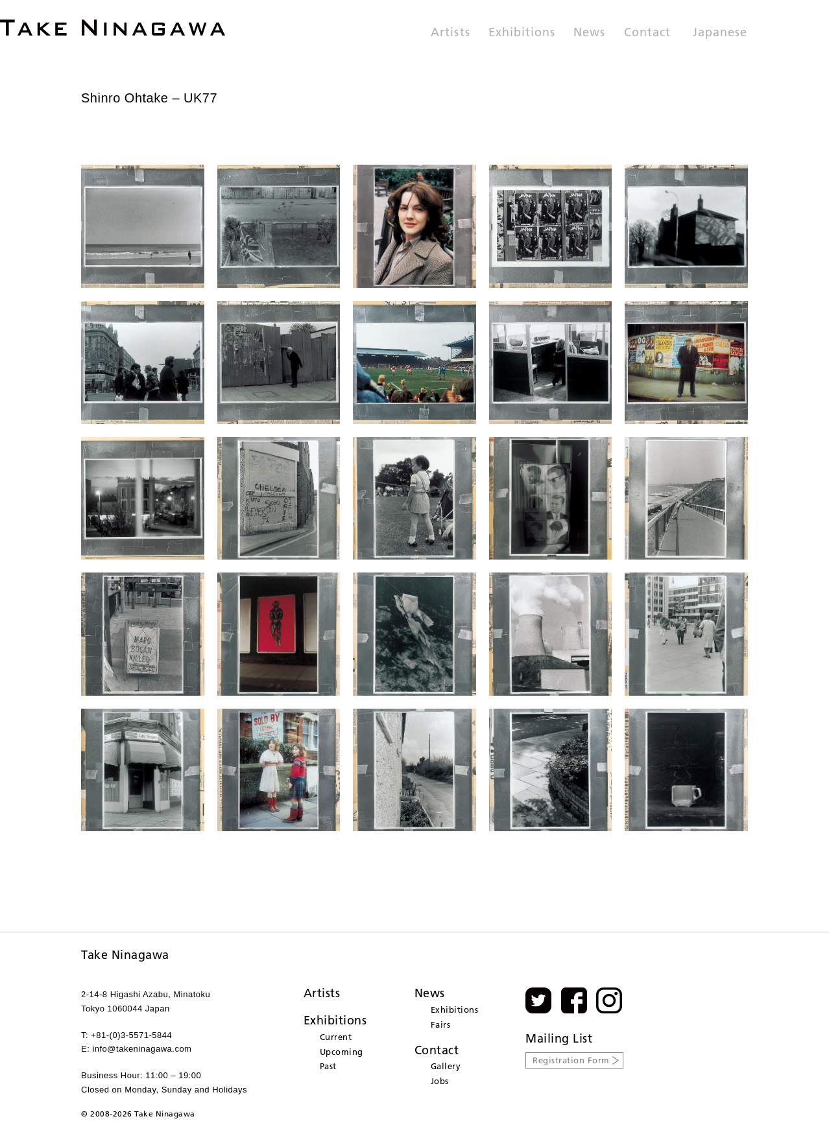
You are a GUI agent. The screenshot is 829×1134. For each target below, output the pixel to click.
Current (336, 1037)
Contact (647, 33)
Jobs (440, 1081)
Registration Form (571, 1060)
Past (328, 1066)
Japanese (720, 33)
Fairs (441, 1024)
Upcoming (341, 1051)
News (589, 33)
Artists (450, 33)
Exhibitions (522, 33)
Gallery (446, 1066)
